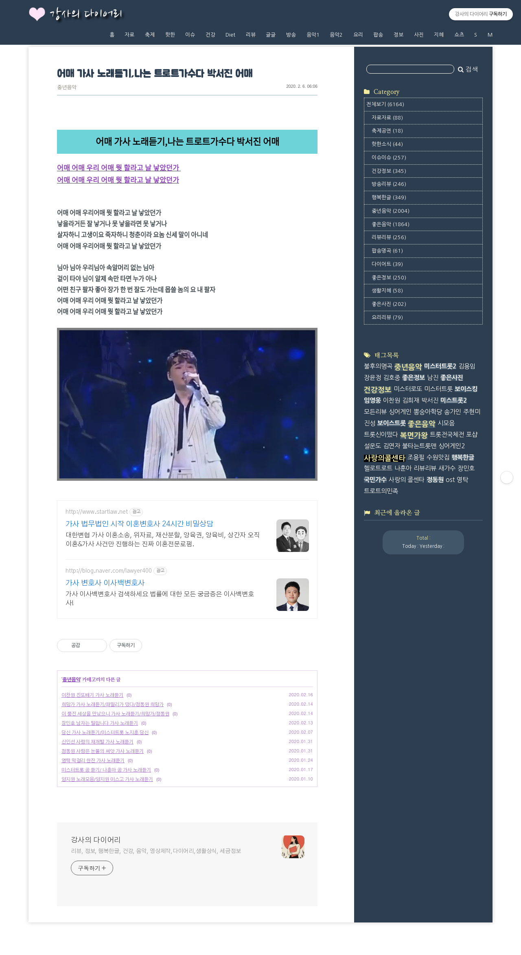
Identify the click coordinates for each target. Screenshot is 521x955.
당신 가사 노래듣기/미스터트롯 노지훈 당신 (105, 732)
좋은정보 (389, 277)
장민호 (466, 468)
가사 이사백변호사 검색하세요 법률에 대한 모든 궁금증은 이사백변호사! (160, 598)
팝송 (378, 34)
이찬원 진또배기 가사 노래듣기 (92, 695)
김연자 (391, 446)
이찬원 (391, 400)
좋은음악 (390, 224)
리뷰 (251, 34)
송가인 (452, 412)
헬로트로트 (378, 468)
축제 (150, 34)
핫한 (170, 34)
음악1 (313, 34)
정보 (398, 34)
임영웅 (372, 400)
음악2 (336, 34)
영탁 (462, 480)
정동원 (435, 480)
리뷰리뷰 (389, 237)
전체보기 (385, 104)
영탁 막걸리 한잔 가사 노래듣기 (93, 760)
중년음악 (67, 87)
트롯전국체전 (447, 435)
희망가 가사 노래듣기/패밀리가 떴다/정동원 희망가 (112, 704)
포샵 (471, 435)
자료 (129, 34)
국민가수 (375, 480)
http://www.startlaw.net (97, 512)
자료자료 (387, 117)
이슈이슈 (389, 157)
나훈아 (403, 468)
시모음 (446, 423)
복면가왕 (414, 435)
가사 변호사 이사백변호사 (105, 583)
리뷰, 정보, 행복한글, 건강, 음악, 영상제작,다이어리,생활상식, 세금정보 (156, 851)
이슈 (190, 34)
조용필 (416, 457)
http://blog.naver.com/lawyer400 (109, 571)
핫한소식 (387, 144)
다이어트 (387, 264)
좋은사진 (389, 304)
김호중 (391, 378)
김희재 (410, 400)
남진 (432, 378)
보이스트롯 (391, 423)
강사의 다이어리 (86, 14)
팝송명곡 (387, 250)
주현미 (471, 412)
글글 (271, 34)
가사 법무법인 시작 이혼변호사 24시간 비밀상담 (139, 524)
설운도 (372, 446)
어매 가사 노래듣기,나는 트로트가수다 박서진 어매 (154, 74)
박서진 (429, 400)
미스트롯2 (453, 400)
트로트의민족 (381, 491)
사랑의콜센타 (384, 458)
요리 (358, 34)
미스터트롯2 (440, 366)
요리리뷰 (387, 317)
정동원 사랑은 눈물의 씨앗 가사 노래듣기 (102, 751)
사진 (419, 34)
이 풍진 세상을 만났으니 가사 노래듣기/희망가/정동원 (115, 713)
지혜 (439, 34)
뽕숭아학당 (428, 412)
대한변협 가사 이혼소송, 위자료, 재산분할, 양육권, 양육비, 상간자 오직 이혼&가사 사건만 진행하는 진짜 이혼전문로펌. (163, 539)
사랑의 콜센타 (407, 480)
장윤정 (372, 378)
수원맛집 (438, 457)
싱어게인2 (451, 446)
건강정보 (389, 171)
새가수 (446, 468)
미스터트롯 (438, 389)
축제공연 (387, 130)
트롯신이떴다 (381, 435)
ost (450, 480)
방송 (291, 34)
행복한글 (389, 197)
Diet (230, 34)
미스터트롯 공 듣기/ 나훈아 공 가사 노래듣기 (106, 769)
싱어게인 (400, 412)
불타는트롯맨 (419, 446)
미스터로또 (408, 389)
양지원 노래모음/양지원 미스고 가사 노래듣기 (107, 779)
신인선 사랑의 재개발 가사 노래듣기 (97, 741)
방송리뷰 (389, 184)
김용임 (466, 366)
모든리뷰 (375, 412)
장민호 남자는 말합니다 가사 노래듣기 (99, 723)
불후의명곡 (378, 366)
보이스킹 (466, 389)
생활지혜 (387, 290)
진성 (369, 423)
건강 (210, 34)
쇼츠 (459, 34)
